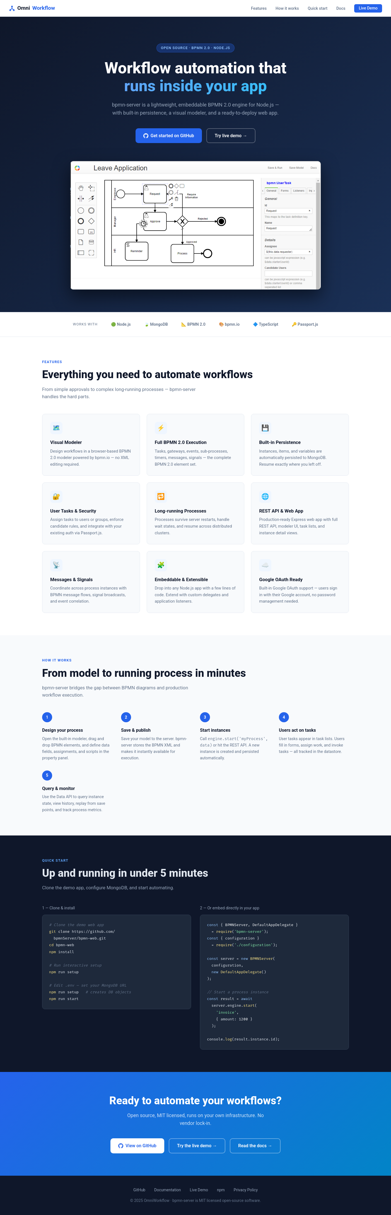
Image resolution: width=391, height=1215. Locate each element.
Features (259, 8)
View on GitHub (137, 1145)
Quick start (317, 8)
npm (221, 1190)
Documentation (167, 1190)
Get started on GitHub (168, 135)
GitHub (139, 1190)
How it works (287, 8)
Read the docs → (255, 1145)
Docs (340, 8)
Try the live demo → (197, 1145)
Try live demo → (231, 135)
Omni (32, 8)
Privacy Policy (246, 1190)
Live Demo (368, 8)
